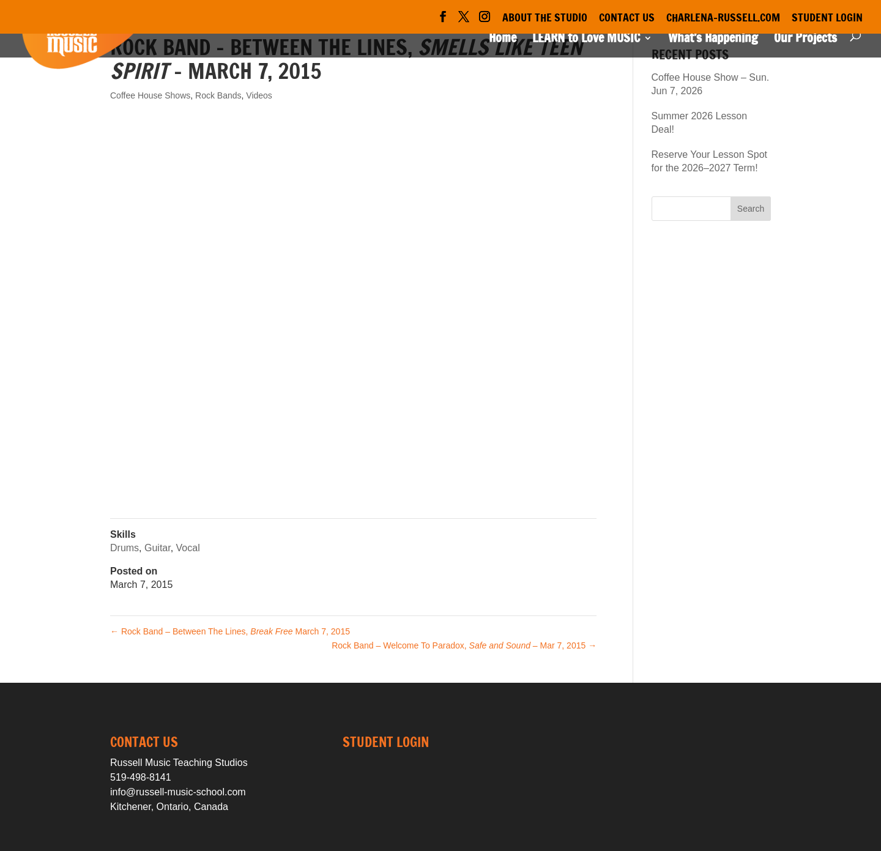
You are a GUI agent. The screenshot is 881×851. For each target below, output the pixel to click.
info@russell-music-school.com (178, 792)
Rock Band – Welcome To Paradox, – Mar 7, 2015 (464, 645)
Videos (259, 95)
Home (502, 40)
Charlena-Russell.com (723, 18)
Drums (124, 548)
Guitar (157, 548)
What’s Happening (713, 40)
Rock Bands (218, 95)
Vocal (188, 548)
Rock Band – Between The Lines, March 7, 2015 (230, 631)
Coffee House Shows (150, 95)
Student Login (827, 18)
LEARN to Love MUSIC (586, 40)
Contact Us (627, 18)
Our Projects (805, 40)
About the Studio (544, 18)
